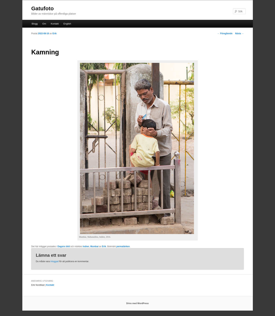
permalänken (123, 246)
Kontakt (55, 23)
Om (44, 23)
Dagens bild (64, 246)
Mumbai (94, 246)
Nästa (239, 33)
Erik (55, 33)
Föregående (224, 33)
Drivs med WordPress (137, 303)
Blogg (35, 23)
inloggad (54, 261)
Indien (86, 246)
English (67, 23)
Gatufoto (42, 8)
